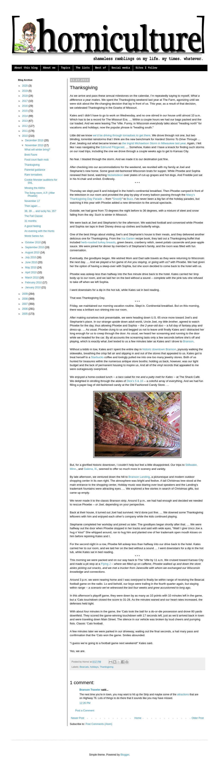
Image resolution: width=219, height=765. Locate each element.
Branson (188, 341)
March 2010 (32, 277)
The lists (83, 67)
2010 (25, 135)
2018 (25, 95)
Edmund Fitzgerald (112, 147)
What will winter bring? (37, 149)
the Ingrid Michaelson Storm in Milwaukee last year (154, 143)
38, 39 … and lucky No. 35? (40, 211)
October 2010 (33, 242)
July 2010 (31, 257)
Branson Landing (139, 476)
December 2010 (34, 140)
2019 (25, 90)
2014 (25, 115)
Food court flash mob (36, 159)
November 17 (32, 201)
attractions (183, 694)
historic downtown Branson (159, 349)
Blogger (124, 754)
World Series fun (33, 235)
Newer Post (77, 718)
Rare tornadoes (33, 174)
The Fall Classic (33, 216)
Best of (100, 67)
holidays (94, 667)
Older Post (198, 718)
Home (138, 718)
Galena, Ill (90, 468)
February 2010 (33, 282)
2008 (25, 298)
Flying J (106, 563)
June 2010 (31, 262)
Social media (121, 67)
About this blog (26, 67)
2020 (25, 85)
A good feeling (32, 226)
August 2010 (32, 252)
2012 (25, 126)
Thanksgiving (106, 667)
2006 (25, 308)
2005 (25, 313)
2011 (25, 130)
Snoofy (117, 198)
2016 (25, 105)
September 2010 (35, 247)
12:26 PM (85, 703)
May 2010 (31, 267)
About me (49, 67)
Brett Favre (30, 154)
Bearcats (84, 667)
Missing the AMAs (34, 187)
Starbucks (97, 357)
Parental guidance (34, 169)
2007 (25, 303)
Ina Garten (128, 238)
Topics (65, 67)
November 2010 (34, 145)
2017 (25, 100)
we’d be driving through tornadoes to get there (121, 135)
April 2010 (31, 272)
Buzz (130, 198)
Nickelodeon (115, 175)
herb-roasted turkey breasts (98, 242)
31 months (30, 220)
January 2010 (33, 287)
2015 (25, 110)
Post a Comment (84, 710)
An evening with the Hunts (39, 231)
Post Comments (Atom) (99, 724)
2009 (25, 293)
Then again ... (32, 205)
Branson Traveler (90, 689)
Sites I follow (146, 67)
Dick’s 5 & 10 (135, 381)
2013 (25, 120)
